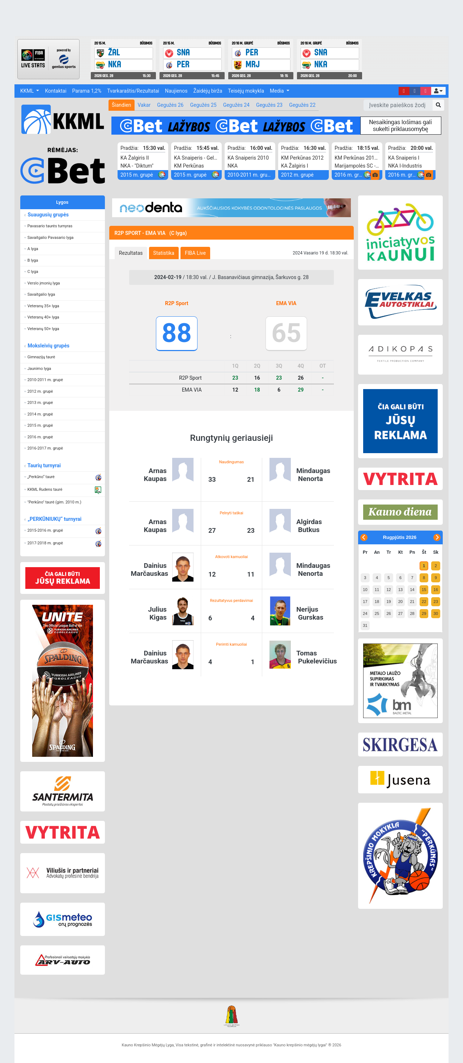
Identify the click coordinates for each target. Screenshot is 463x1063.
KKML (27, 91)
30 (436, 613)
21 (412, 601)
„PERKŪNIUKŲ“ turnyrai (54, 519)
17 (365, 601)
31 (365, 625)
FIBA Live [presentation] (195, 253)
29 (424, 613)
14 (412, 589)
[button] (438, 91)
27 (400, 613)
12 (388, 589)
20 (400, 601)
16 (436, 589)
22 (424, 601)
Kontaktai (55, 91)
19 (388, 601)
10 (365, 589)
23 (436, 601)
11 (377, 589)
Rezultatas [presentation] (131, 253)
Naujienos (176, 91)
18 (377, 601)
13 (400, 589)
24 (365, 613)
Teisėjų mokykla (246, 91)
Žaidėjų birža (207, 91)
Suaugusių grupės (48, 215)
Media (277, 91)
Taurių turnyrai (44, 465)
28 (412, 613)
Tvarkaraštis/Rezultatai (133, 91)
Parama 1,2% (87, 91)
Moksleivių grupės (48, 346)
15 (424, 589)
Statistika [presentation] (163, 253)
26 (388, 613)
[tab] (131, 253)
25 (377, 613)
